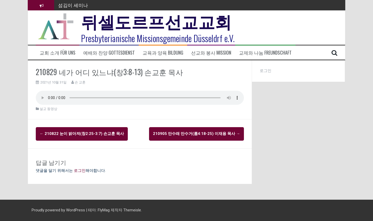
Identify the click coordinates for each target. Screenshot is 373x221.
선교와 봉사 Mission (211, 52)
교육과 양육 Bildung (163, 52)
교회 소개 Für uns (57, 52)
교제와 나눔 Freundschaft (265, 52)
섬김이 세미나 (73, 5)
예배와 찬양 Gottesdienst (109, 52)
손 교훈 (80, 82)
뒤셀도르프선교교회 (156, 21)
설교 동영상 (48, 109)
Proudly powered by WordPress (59, 210)
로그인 (80, 170)
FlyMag (104, 210)
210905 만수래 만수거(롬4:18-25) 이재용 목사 (196, 133)
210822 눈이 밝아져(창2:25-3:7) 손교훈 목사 (82, 133)
